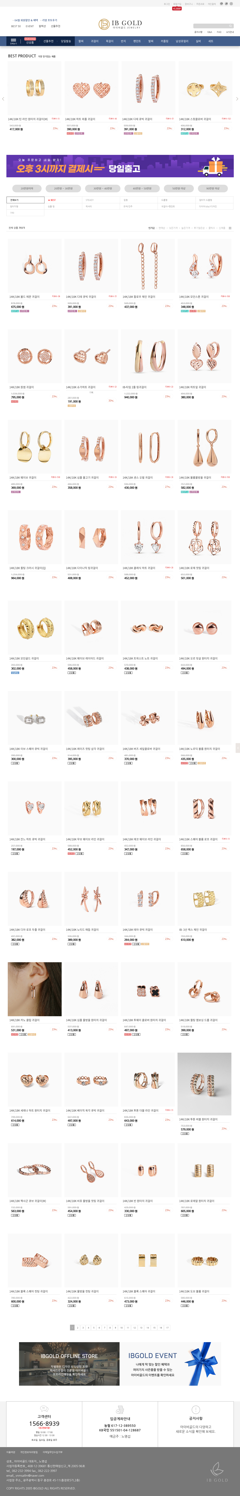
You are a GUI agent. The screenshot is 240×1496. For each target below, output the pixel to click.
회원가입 (177, 4)
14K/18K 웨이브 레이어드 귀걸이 (85, 658)
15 (154, 1328)
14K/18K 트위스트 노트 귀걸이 (140, 658)
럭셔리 (89, 206)
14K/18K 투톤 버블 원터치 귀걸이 (198, 1119)
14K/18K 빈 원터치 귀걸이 (138, 1201)
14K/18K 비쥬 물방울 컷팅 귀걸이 (85, 1201)
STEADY (90, 200)
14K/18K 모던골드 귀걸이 (24, 658)
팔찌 (81, 41)
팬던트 (137, 41)
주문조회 (200, 4)
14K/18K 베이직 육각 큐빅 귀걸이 (85, 1110)
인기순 (151, 228)
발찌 (150, 41)
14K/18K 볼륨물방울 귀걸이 (195, 477)
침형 (126, 200)
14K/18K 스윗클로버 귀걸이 (195, 119)
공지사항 (198, 32)
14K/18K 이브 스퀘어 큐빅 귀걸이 (28, 749)
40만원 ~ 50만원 (142, 188)
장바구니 (189, 4)
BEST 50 (16, 26)
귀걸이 (95, 41)
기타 (12, 213)
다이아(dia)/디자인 (208, 206)
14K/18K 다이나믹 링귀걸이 (82, 568)
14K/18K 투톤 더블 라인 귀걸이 (140, 1110)
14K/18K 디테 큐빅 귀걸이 (137, 119)
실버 (198, 41)
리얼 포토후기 (49, 20)
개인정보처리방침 (29, 1452)
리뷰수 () (56, 118)
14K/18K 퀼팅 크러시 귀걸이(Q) (27, 568)
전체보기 (14, 200)
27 (168, 486)
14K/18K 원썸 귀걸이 (21, 387)
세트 (210, 41)
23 (55, 128)
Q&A (209, 32)
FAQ (219, 32)
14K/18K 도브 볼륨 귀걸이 (194, 1291)
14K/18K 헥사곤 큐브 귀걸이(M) (27, 1201)
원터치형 (14, 206)
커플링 (164, 41)
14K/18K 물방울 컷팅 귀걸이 (82, 1291)
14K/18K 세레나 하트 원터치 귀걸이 (29, 1110)
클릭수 (212, 228)
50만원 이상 (178, 188)
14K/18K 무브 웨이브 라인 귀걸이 (85, 839)
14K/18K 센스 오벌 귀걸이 (138, 477)
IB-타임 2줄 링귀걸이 (135, 387)
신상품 (30, 40)
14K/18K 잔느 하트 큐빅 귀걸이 (27, 839)
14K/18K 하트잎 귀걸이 (192, 387)
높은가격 (185, 228)
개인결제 (212, 4)
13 (140, 1328)
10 (121, 1328)
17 (167, 1328)
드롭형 (164, 200)
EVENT (30, 26)
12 (134, 1328)
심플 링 (51, 206)
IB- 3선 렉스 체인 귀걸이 (193, 929)
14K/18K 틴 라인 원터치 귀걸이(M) (28, 119)
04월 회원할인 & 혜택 (26, 20)
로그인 (167, 4)
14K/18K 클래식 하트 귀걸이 (139, 568)
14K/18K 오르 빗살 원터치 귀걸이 (198, 658)
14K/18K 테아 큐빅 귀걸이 (138, 929)
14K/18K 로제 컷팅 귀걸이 (194, 568)
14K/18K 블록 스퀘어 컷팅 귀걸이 (28, 1291)
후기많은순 (199, 228)
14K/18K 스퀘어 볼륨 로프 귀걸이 (198, 839)
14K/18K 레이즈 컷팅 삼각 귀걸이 (85, 749)
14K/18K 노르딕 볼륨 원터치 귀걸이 (199, 749)
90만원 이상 (212, 188)
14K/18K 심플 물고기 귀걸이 (82, 477)
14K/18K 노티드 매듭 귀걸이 (82, 929)
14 (147, 1328)
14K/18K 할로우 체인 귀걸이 (139, 297)
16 (160, 1328)
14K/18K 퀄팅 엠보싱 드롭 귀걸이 (198, 1020)
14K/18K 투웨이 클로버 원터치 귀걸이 (144, 1020)
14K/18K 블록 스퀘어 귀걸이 (139, 1291)
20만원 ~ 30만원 (63, 188)
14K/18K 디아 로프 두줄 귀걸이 (27, 929)
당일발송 (66, 41)
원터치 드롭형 (205, 200)
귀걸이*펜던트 (168, 206)
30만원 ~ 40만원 (102, 188)
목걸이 (110, 41)
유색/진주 (127, 206)
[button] (4, 99)
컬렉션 (42, 26)
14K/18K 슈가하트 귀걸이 (80, 387)
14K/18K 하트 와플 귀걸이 (80, 119)
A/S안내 (230, 32)
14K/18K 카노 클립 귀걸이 (24, 1020)
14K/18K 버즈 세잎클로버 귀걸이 (141, 749)
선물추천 (55, 26)
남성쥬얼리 (182, 41)
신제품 (222, 228)
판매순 (162, 228)
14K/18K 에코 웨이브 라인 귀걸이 (142, 839)
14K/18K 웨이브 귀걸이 (22, 477)
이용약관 (10, 1452)
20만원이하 (27, 188)
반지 (123, 41)
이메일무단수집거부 (52, 1452)
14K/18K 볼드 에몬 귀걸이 (24, 297)
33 (111, 400)
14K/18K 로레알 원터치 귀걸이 (196, 1201)
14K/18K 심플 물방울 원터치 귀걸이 (86, 1020)
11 (127, 1328)
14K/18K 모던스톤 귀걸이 (194, 297)
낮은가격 (173, 228)
